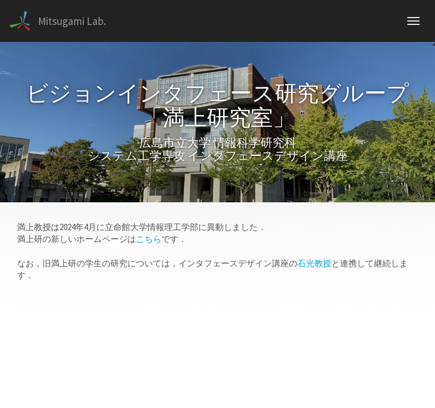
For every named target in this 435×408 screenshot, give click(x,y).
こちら (148, 238)
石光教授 (314, 263)
